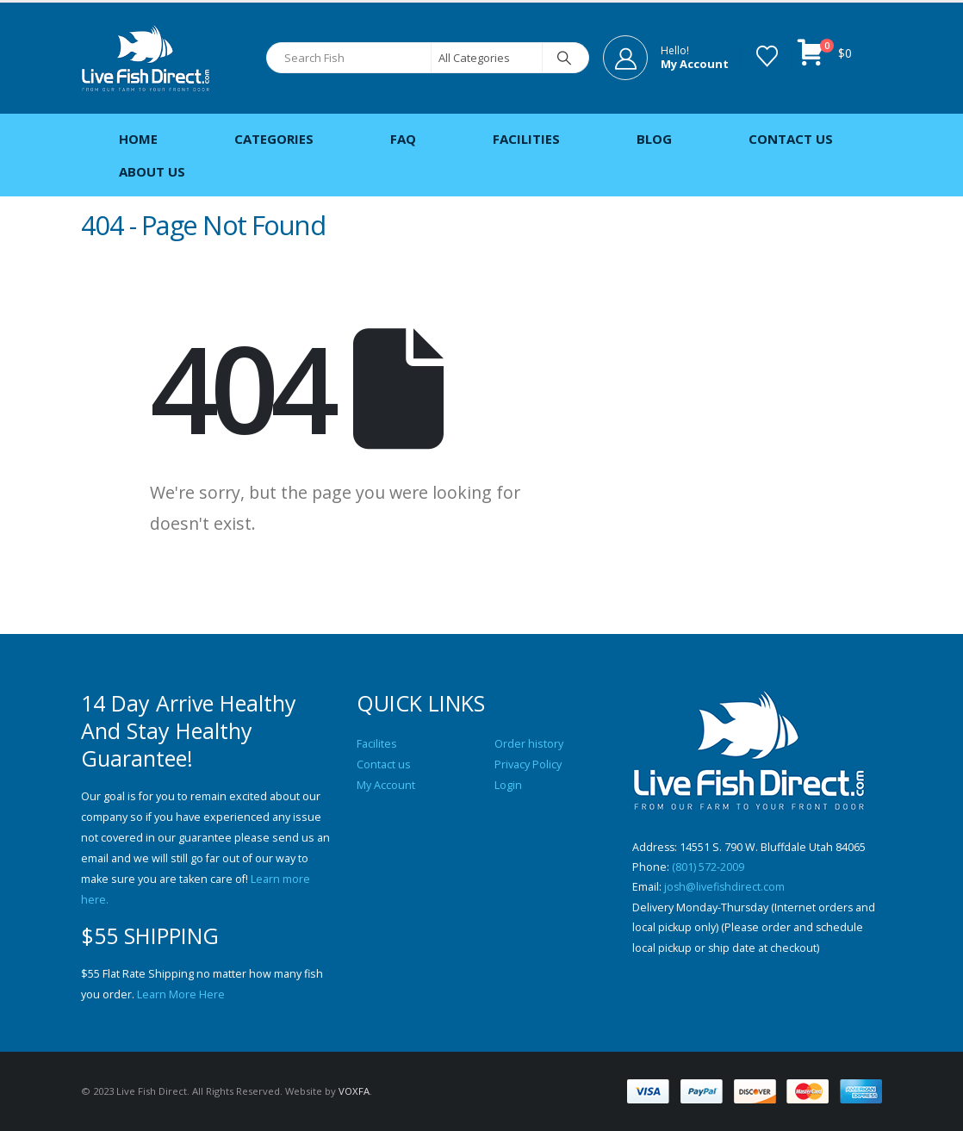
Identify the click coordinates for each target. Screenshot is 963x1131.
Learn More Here (181, 994)
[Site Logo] (145, 58)
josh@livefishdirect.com (725, 888)
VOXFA (354, 1090)
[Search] (564, 57)
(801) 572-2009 (708, 868)
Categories (274, 138)
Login (508, 785)
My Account (386, 785)
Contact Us (791, 138)
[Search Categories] (487, 57)
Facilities (526, 138)
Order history (528, 743)
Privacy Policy (528, 764)
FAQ (403, 138)
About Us (152, 171)
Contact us (384, 764)
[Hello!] (666, 57)
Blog (654, 138)
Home (138, 138)
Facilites (377, 743)
